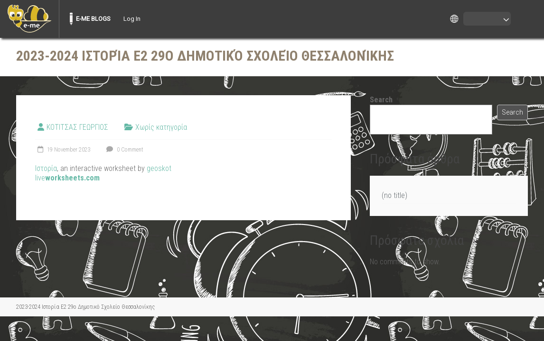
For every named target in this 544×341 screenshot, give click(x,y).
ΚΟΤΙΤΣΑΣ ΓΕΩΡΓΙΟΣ (77, 127)
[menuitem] (29, 19)
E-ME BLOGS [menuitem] (93, 18)
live (67, 177)
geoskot (159, 168)
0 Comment (123, 149)
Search (381, 99)
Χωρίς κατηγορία (161, 127)
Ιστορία (46, 168)
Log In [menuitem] (132, 18)
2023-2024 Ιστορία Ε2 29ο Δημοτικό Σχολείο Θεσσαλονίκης (205, 55)
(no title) (394, 195)
